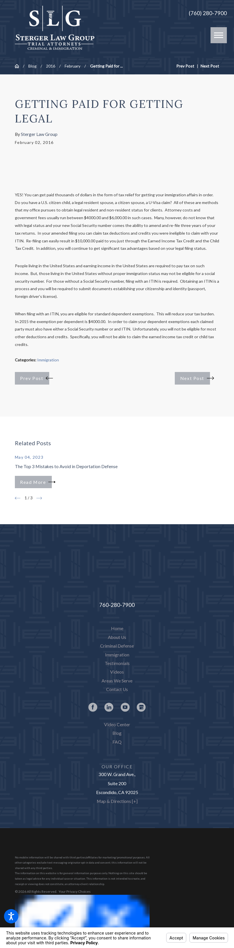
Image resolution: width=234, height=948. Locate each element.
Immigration (48, 359)
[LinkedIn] (108, 707)
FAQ (117, 742)
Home (117, 628)
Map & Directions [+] (117, 801)
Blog (32, 66)
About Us (117, 637)
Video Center (117, 724)
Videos (117, 671)
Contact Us (117, 689)
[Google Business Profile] (141, 707)
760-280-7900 (117, 604)
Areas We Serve (117, 680)
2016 (50, 66)
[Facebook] (92, 707)
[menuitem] (117, 628)
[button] (11, 916)
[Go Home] (19, 66)
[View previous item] (18, 498)
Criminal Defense (117, 645)
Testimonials (117, 663)
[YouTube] (125, 707)
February (72, 66)
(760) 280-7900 (208, 13)
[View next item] (39, 498)
